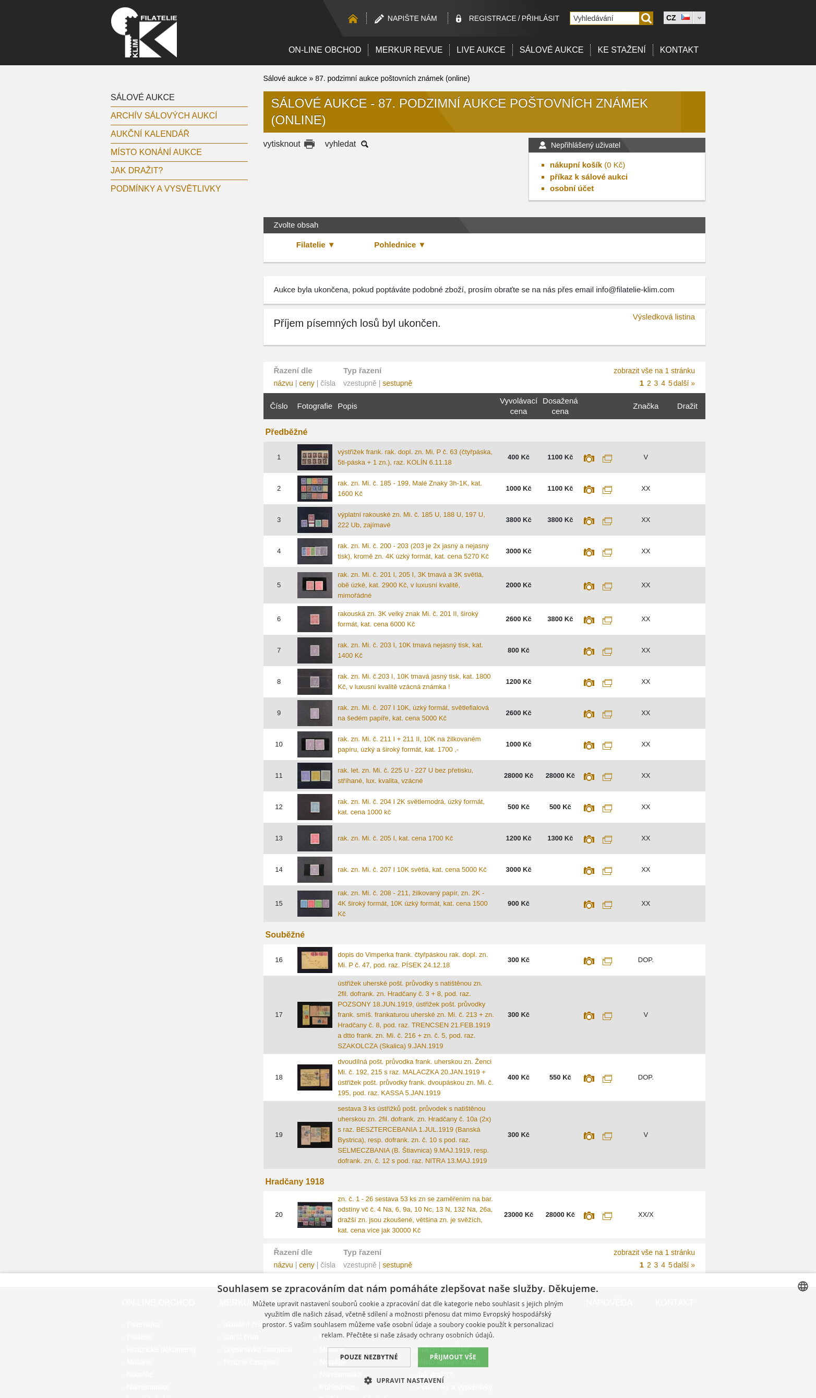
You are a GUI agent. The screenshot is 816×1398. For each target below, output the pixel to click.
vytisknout (282, 143)
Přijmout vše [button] (453, 1357)
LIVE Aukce (481, 49)
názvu (283, 383)
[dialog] (408, 1335)
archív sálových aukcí (164, 115)
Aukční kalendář (150, 133)
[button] (408, 1380)
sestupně (397, 383)
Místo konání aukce (156, 152)
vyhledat (340, 143)
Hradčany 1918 (295, 1181)
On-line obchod (325, 49)
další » (684, 383)
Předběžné (287, 432)
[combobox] (803, 1286)
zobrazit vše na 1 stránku (654, 370)
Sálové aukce (552, 49)
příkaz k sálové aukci (589, 176)
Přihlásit (540, 18)
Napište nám (412, 18)
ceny (307, 383)
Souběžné (285, 934)
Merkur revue (408, 49)
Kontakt (679, 49)
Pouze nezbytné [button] (369, 1357)
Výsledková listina (664, 316)
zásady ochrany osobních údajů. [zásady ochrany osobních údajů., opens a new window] (446, 1335)
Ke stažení (621, 49)
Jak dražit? (137, 170)
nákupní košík (576, 164)
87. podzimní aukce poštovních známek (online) (392, 78)
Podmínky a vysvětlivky (166, 188)
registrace (493, 18)
